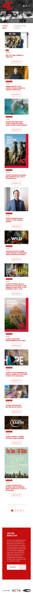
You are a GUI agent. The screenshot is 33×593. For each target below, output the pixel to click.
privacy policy (21, 550)
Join (22, 567)
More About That (16, 61)
